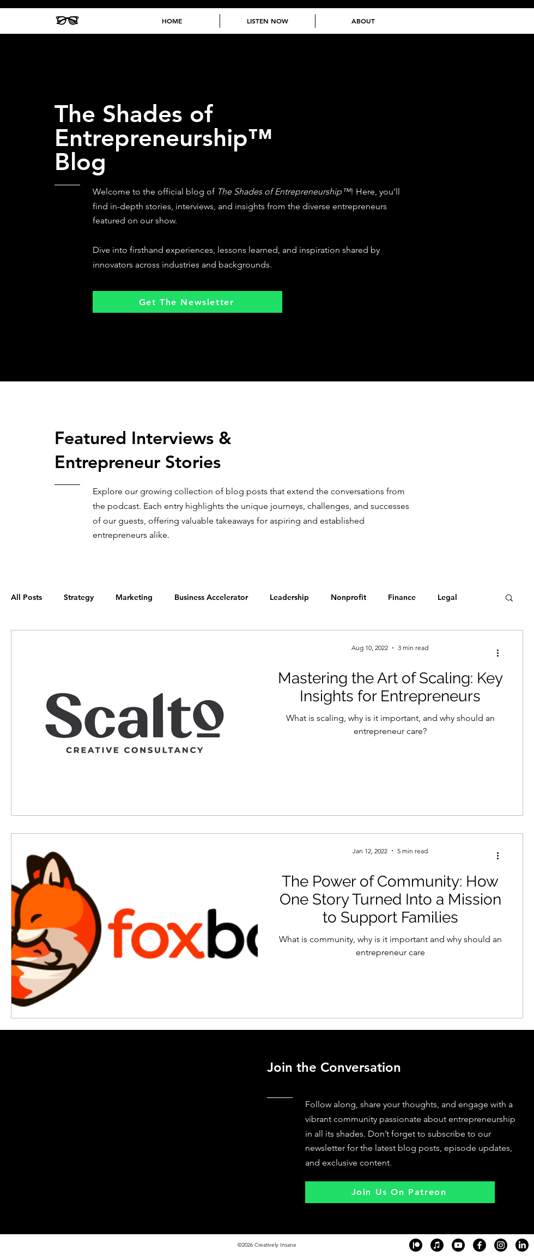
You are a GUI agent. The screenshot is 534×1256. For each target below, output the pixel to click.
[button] (509, 598)
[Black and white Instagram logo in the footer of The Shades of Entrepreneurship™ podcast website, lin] (500, 1245)
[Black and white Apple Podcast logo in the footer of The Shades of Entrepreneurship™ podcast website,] (437, 1245)
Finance (402, 597)
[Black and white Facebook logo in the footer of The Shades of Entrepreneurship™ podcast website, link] (479, 1245)
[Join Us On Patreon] (400, 1192)
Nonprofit (348, 597)
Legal (447, 597)
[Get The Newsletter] (187, 302)
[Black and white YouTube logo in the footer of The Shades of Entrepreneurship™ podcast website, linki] (458, 1245)
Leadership (289, 597)
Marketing (134, 597)
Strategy (79, 597)
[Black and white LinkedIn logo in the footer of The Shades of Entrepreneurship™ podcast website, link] (522, 1245)
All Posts (26, 597)
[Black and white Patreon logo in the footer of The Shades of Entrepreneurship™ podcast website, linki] (415, 1245)
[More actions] (501, 652)
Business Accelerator (211, 597)
